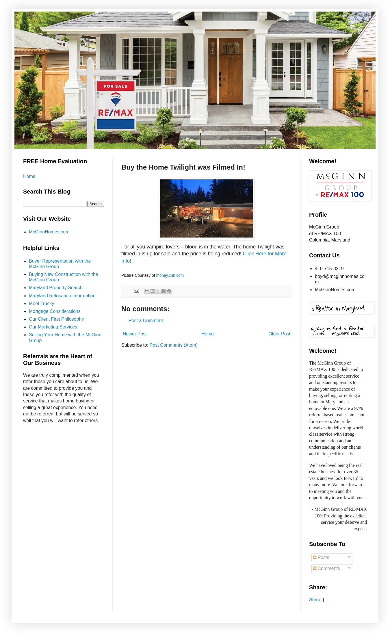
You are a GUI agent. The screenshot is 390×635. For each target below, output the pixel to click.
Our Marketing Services (53, 326)
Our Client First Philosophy (56, 319)
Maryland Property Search (56, 287)
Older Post (279, 333)
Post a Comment (146, 320)
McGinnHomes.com (49, 231)
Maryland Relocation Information (62, 295)
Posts (321, 557)
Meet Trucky (41, 303)
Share (315, 599)
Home (207, 333)
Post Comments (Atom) (174, 345)
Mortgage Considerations (55, 311)
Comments (326, 568)
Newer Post (135, 333)
